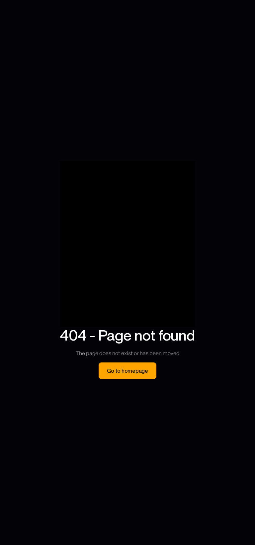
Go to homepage (127, 370)
